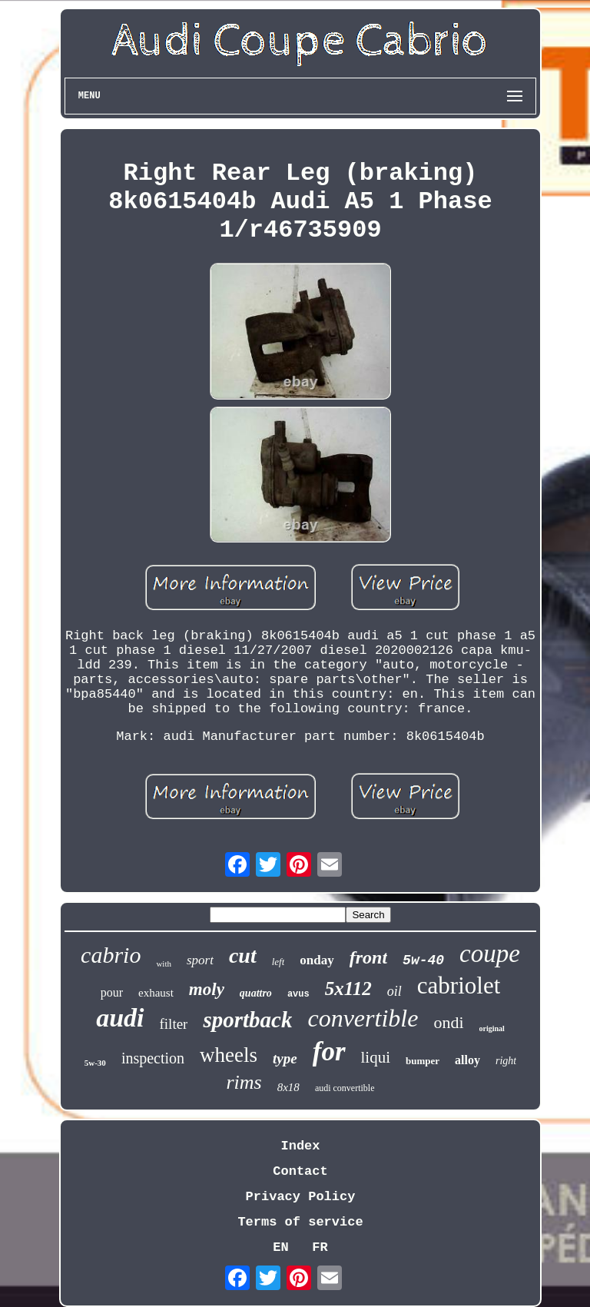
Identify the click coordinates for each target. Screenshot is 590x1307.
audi (120, 1017)
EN (280, 1247)
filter (174, 1024)
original (492, 1028)
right (506, 1060)
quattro (256, 993)
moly (206, 989)
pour (112, 992)
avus (298, 994)
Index (300, 1146)
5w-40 (423, 960)
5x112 (348, 988)
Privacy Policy (301, 1196)
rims (243, 1082)
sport (200, 960)
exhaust (156, 993)
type (285, 1058)
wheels (228, 1054)
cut (243, 955)
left (278, 961)
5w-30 (95, 1062)
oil (394, 991)
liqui (376, 1057)
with (163, 963)
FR (319, 1247)
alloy (467, 1059)
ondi (448, 1022)
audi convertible (345, 1088)
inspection (152, 1058)
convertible (362, 1018)
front (368, 957)
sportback (247, 1019)
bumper (422, 1060)
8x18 (288, 1087)
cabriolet (458, 985)
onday (316, 960)
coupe (489, 953)
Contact (300, 1171)
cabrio (111, 954)
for (329, 1051)
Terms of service (300, 1222)
